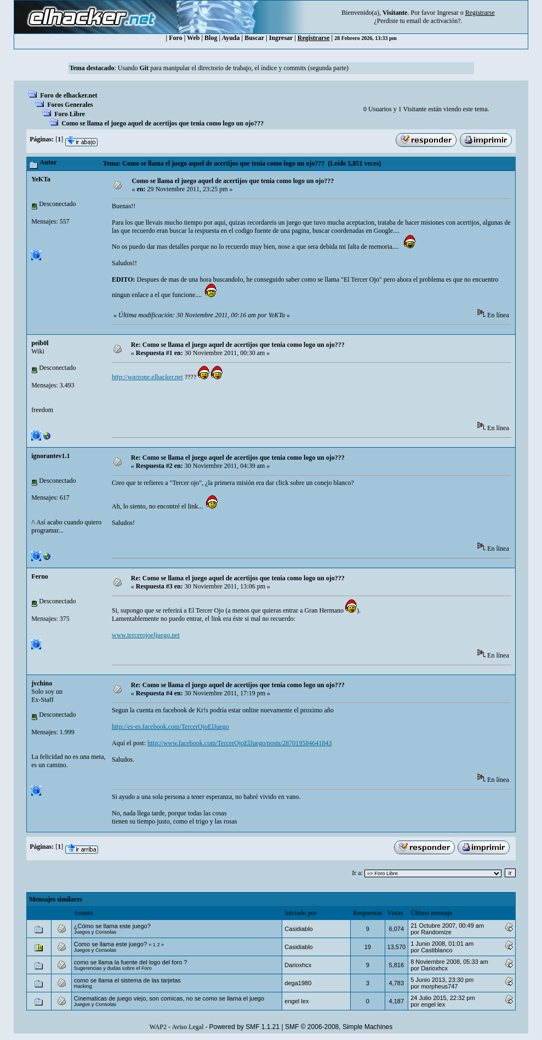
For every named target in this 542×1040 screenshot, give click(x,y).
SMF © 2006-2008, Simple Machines (338, 1027)
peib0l (39, 343)
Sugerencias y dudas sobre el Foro (113, 968)
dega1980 (297, 983)
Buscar (254, 38)
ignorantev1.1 (50, 456)
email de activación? (434, 21)
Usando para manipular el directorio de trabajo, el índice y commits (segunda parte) (233, 68)
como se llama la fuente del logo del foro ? (130, 962)
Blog (210, 38)
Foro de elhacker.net (68, 95)
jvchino (41, 683)
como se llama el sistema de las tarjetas (127, 980)
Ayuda (230, 38)
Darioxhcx (297, 965)
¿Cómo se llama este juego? (112, 926)
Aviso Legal (187, 1027)
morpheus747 (439, 986)
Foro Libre (69, 114)
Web (193, 38)
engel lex (296, 1001)
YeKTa (40, 179)
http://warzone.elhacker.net (147, 377)
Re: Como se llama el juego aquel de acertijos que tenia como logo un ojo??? (238, 344)
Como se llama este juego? (110, 944)
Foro (175, 38)
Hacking (83, 986)
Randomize (436, 932)
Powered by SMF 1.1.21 (244, 1027)
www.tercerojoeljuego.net (146, 635)
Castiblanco (436, 950)
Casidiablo (298, 928)
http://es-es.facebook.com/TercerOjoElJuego (170, 726)
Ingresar (447, 12)
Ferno (39, 576)
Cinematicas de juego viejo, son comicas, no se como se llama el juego (169, 998)
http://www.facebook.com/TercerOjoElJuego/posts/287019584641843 (239, 743)
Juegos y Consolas (95, 932)
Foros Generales (70, 104)
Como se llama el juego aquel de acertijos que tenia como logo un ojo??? (162, 123)
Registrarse (314, 38)
